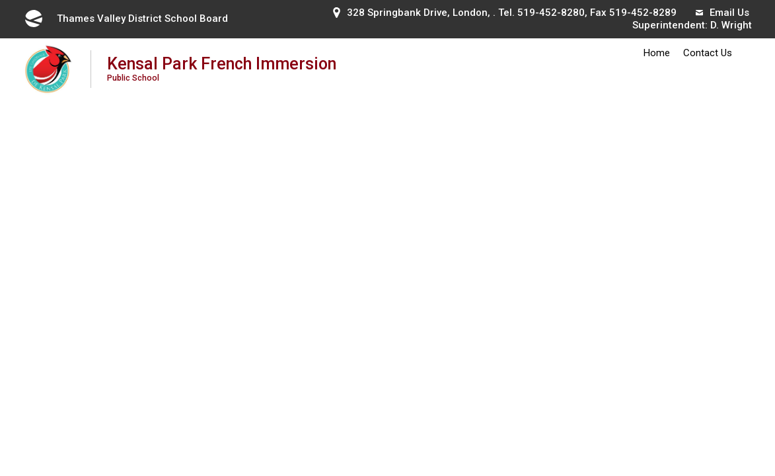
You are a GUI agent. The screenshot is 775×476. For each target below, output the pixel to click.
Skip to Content (0, 0)
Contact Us (707, 53)
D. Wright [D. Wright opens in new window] (731, 25)
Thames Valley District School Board (125, 18)
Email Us (722, 13)
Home (657, 53)
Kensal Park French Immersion (223, 68)
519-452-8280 (551, 13)
